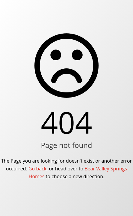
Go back (37, 168)
